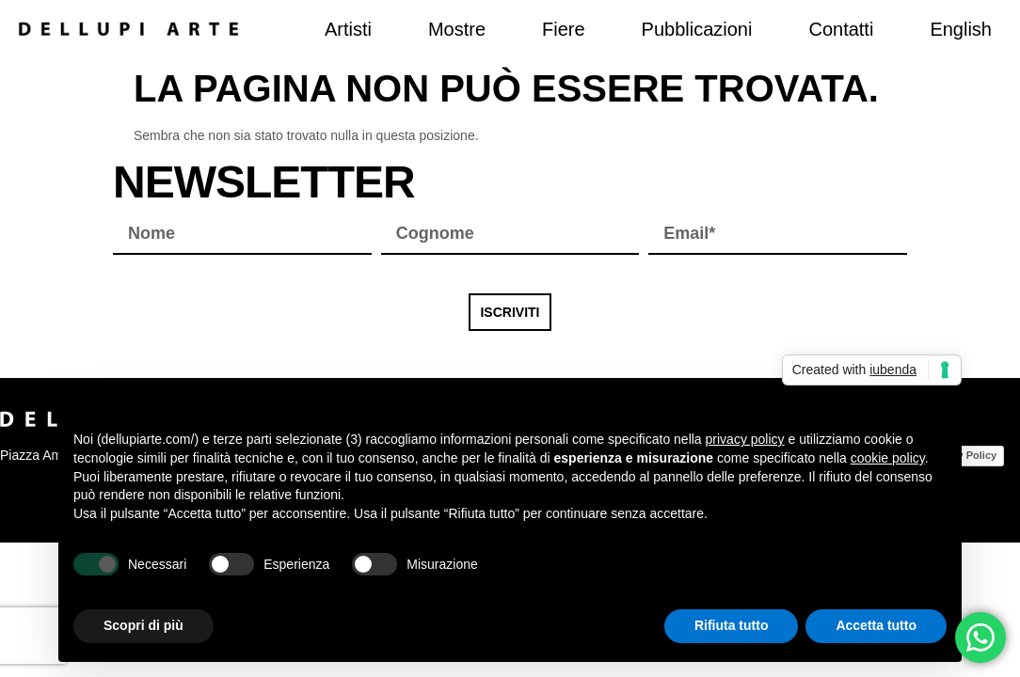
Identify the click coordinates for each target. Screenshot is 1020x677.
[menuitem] (961, 29)
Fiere (563, 29)
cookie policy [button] (888, 457)
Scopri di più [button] (143, 625)
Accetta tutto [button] (876, 625)
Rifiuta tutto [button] (731, 625)
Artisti (348, 29)
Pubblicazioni (697, 29)
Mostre (457, 29)
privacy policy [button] (745, 439)
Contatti (840, 29)
